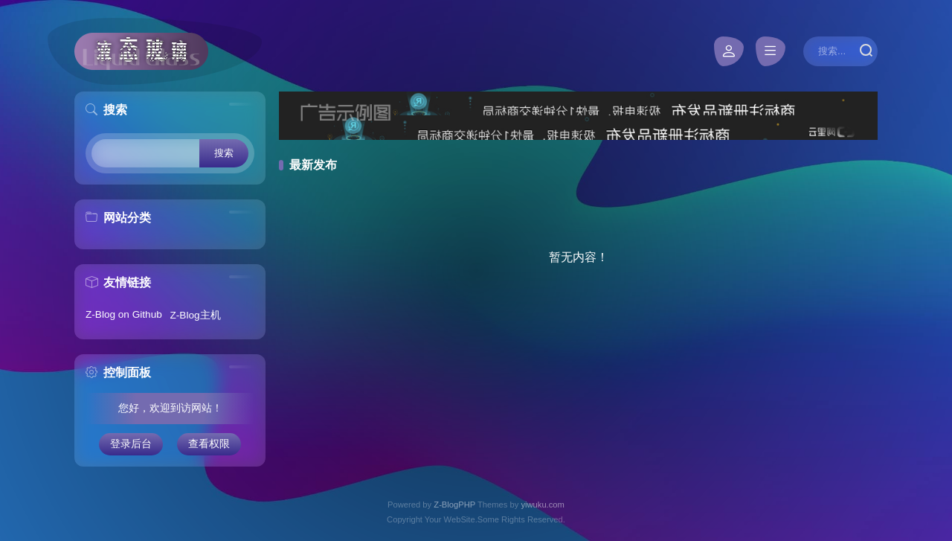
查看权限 (209, 443)
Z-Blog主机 (195, 315)
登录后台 (131, 443)
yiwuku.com (542, 504)
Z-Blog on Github (124, 314)
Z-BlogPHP (454, 504)
